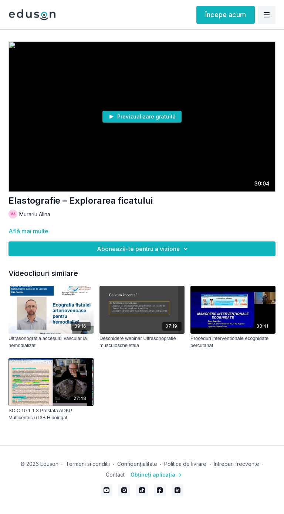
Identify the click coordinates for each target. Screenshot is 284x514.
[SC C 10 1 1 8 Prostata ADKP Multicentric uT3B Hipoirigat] (51, 414)
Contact (115, 474)
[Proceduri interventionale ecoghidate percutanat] (232, 342)
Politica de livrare (185, 464)
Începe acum (225, 15)
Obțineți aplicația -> (156, 474)
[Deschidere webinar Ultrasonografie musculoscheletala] (142, 342)
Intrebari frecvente (236, 464)
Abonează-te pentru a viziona (143, 248)
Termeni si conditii (88, 464)
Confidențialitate (137, 464)
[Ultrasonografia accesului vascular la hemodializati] (51, 342)
